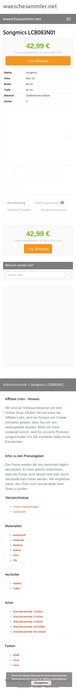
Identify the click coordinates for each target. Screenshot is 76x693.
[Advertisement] (38, 326)
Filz (15, 560)
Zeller (16, 588)
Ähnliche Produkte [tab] (19, 210)
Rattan (17, 550)
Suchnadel (19, 511)
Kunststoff (19, 535)
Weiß (16, 655)
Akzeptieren (41, 683)
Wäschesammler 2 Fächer (28, 611)
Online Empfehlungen (26, 506)
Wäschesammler (15, 384)
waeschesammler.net (22, 19)
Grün (16, 665)
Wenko (17, 583)
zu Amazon (38, 60)
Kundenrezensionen (54, 210)
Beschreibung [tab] (16, 203)
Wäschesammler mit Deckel (29, 631)
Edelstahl (18, 540)
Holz (16, 555)
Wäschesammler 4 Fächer (28, 621)
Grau (16, 660)
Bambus (18, 545)
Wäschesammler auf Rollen (29, 626)
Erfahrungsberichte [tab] (49, 203)
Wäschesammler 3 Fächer (28, 616)
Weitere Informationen (55, 679)
